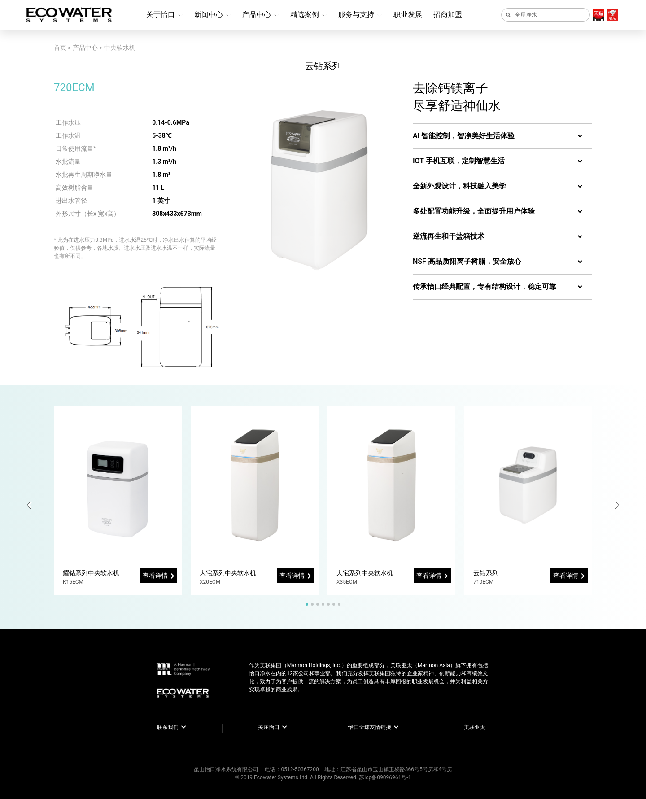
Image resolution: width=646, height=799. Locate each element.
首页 (60, 47)
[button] (30, 505)
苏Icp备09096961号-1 (385, 777)
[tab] (502, 136)
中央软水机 (119, 47)
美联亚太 (474, 727)
